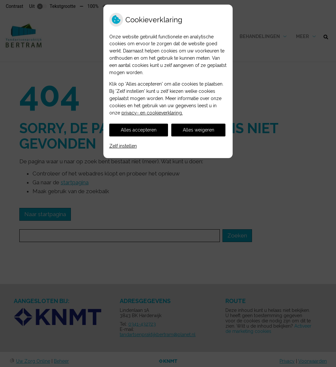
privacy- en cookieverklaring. (152, 112)
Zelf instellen (123, 146)
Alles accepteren (139, 130)
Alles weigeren (198, 130)
